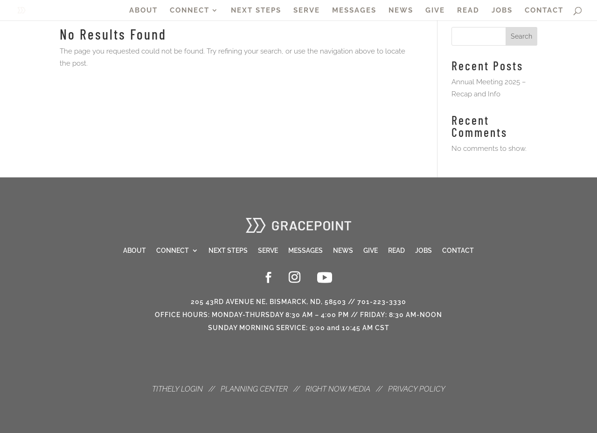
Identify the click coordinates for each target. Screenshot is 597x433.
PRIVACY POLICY (416, 389)
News (343, 250)
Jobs (423, 250)
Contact (458, 250)
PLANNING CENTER (254, 389)
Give (370, 250)
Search (521, 36)
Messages (305, 250)
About (134, 250)
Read (396, 250)
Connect (172, 250)
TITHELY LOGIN (177, 389)
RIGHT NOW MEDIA (337, 389)
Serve (268, 250)
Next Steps (228, 250)
